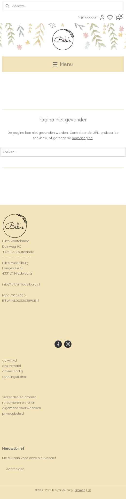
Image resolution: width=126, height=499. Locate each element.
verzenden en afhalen (19, 397)
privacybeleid (13, 413)
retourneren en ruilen (18, 402)
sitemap (80, 490)
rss (89, 490)
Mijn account (91, 17)
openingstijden (14, 376)
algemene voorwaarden (21, 408)
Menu (63, 64)
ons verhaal (11, 366)
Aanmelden (15, 469)
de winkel (9, 360)
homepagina (82, 138)
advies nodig (12, 371)
